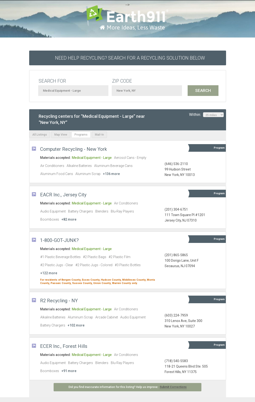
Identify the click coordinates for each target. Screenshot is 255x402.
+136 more (111, 174)
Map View (60, 134)
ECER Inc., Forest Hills (63, 346)
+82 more (68, 219)
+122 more (48, 273)
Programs (81, 134)
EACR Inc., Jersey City (63, 195)
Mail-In (99, 134)
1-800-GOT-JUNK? (59, 240)
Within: (206, 114)
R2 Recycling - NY (59, 300)
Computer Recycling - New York (73, 149)
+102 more (76, 325)
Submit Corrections (173, 387)
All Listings (39, 134)
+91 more (68, 371)
